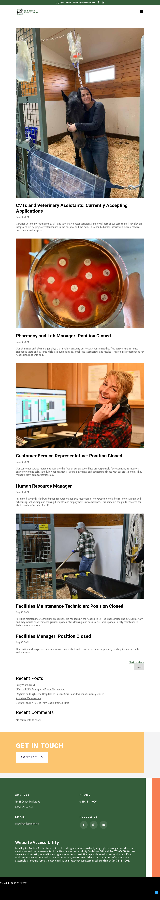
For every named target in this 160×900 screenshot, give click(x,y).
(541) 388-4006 (64, 2)
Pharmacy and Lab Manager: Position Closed (63, 336)
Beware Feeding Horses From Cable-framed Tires (42, 702)
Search (139, 667)
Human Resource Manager (44, 486)
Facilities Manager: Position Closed (53, 636)
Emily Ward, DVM (25, 684)
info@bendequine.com (27, 823)
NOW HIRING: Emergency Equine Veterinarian (40, 689)
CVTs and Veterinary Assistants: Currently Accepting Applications (72, 208)
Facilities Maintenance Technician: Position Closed (69, 606)
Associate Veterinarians (28, 698)
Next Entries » (136, 662)
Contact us (32, 757)
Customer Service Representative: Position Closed (69, 456)
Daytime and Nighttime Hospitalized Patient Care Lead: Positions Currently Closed (60, 694)
